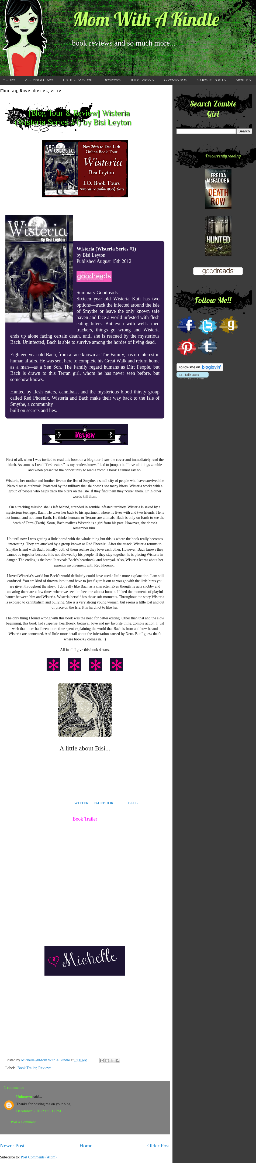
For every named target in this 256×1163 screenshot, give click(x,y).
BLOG (133, 803)
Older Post (158, 1145)
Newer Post (12, 1145)
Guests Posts (211, 80)
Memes (243, 80)
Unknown (24, 1097)
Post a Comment (23, 1122)
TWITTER (80, 803)
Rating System (78, 80)
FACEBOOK (103, 803)
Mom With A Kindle (146, 19)
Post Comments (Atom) (39, 1157)
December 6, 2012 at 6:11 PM (38, 1111)
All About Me (39, 80)
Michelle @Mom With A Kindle (46, 1060)
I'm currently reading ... (225, 156)
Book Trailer (27, 1068)
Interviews (142, 80)
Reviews (112, 80)
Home (85, 1145)
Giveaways (175, 80)
